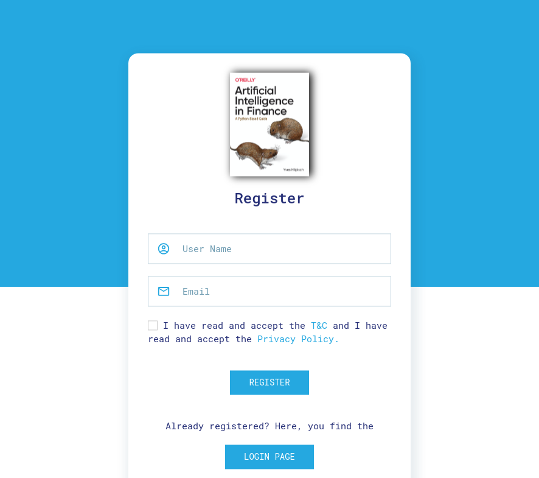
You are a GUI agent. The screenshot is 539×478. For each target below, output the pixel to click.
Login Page (269, 457)
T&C (319, 325)
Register (269, 382)
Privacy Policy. (298, 339)
